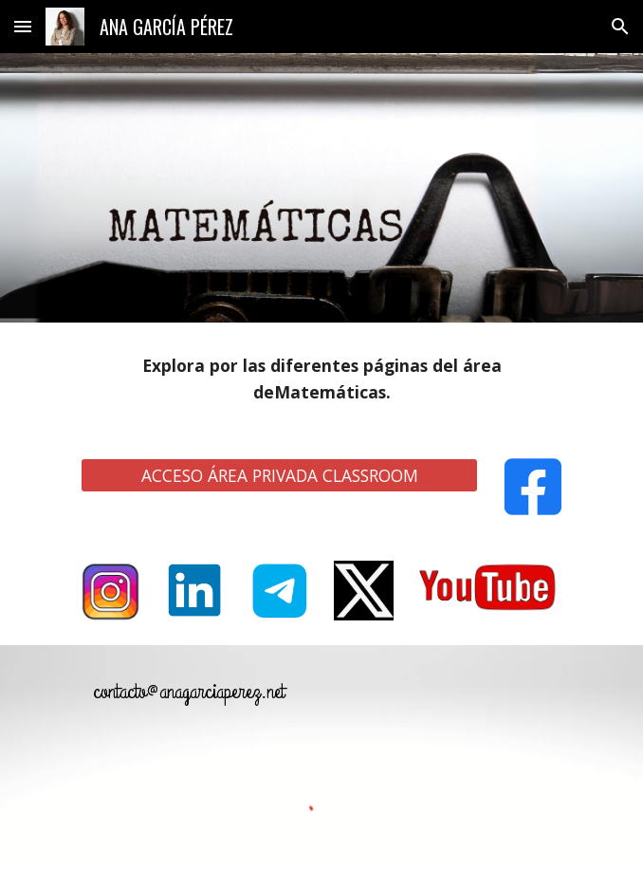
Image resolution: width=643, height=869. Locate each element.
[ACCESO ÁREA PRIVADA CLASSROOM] (279, 476)
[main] (321, 379)
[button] (23, 26)
